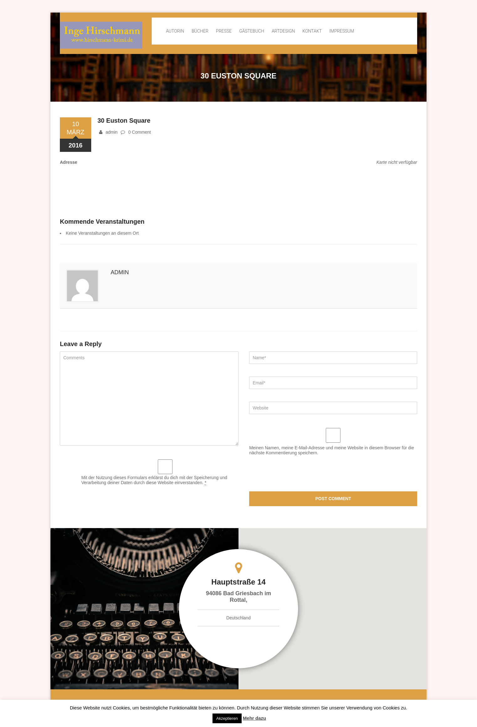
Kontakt (312, 31)
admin (112, 132)
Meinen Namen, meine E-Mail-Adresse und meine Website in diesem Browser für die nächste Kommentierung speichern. (331, 450)
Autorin (175, 31)
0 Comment (139, 132)
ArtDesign (283, 31)
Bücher (199, 31)
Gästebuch (251, 31)
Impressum (341, 31)
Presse (224, 31)
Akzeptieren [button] (227, 718)
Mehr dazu (254, 718)
